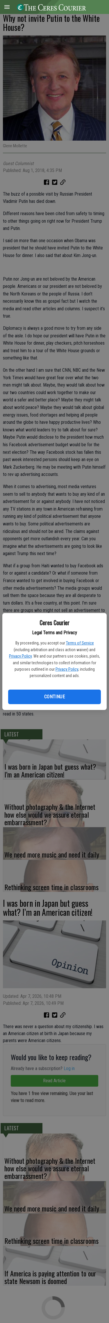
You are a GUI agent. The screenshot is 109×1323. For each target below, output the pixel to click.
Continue (54, 696)
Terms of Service (80, 643)
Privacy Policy (20, 656)
